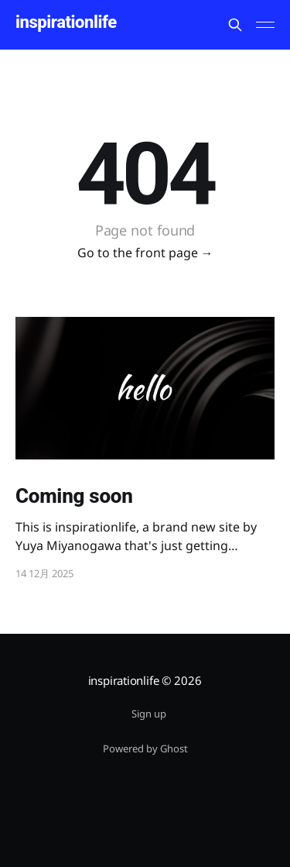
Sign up (148, 714)
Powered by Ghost (145, 748)
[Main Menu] (265, 24)
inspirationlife (66, 23)
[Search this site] (235, 24)
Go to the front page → (145, 252)
